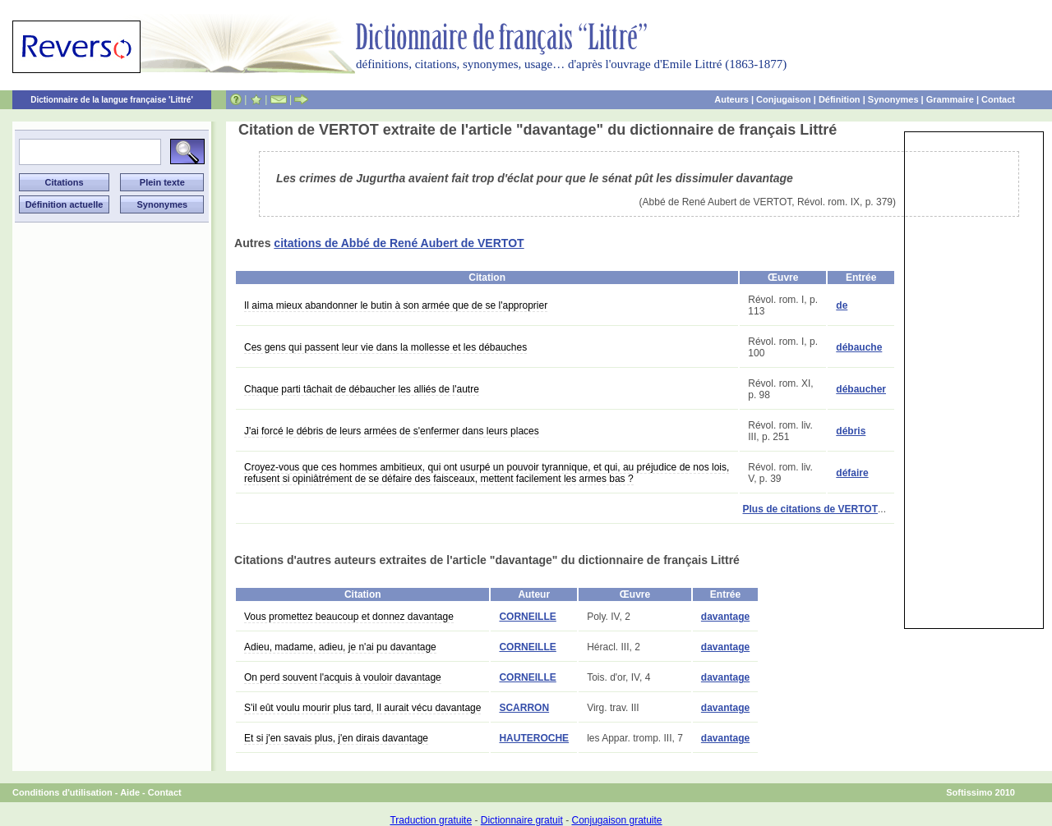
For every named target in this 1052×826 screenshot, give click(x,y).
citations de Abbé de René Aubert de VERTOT (399, 243)
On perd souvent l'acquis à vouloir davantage (342, 677)
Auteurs (731, 99)
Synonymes (893, 99)
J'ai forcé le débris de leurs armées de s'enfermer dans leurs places (391, 431)
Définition (840, 99)
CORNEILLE (527, 616)
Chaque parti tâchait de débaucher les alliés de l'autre (361, 389)
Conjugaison (783, 99)
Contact (998, 99)
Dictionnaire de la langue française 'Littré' (111, 99)
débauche (859, 347)
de (841, 305)
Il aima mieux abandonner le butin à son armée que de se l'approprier (395, 305)
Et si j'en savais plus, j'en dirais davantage (336, 738)
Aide (130, 792)
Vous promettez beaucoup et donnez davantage (349, 616)
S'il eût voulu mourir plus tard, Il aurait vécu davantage (362, 708)
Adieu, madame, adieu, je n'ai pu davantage (340, 647)
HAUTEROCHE (534, 738)
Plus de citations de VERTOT (810, 509)
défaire (852, 473)
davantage (725, 616)
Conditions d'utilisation (62, 792)
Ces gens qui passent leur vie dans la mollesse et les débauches (385, 347)
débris (850, 431)
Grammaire (950, 99)
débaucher (861, 389)
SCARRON (524, 708)
